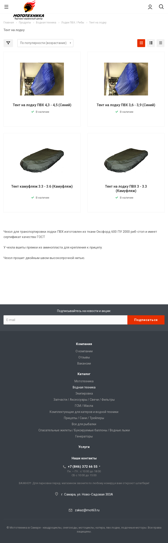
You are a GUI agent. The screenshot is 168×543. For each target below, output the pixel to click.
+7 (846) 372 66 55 (83, 467)
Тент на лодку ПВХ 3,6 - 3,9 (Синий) (126, 105)
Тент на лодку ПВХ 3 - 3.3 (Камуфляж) (126, 188)
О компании (84, 351)
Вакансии (84, 363)
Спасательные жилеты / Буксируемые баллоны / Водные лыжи (84, 430)
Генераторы (84, 436)
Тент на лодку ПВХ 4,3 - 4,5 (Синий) (42, 105)
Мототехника (84, 381)
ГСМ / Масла (84, 405)
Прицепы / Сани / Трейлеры (84, 418)
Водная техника (84, 387)
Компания (84, 344)
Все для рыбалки (84, 424)
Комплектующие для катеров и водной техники (84, 412)
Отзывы (84, 357)
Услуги (84, 447)
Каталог (84, 374)
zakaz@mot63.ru (87, 510)
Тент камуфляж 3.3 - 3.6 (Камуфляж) (42, 186)
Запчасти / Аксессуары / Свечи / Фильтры (84, 399)
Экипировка (84, 393)
